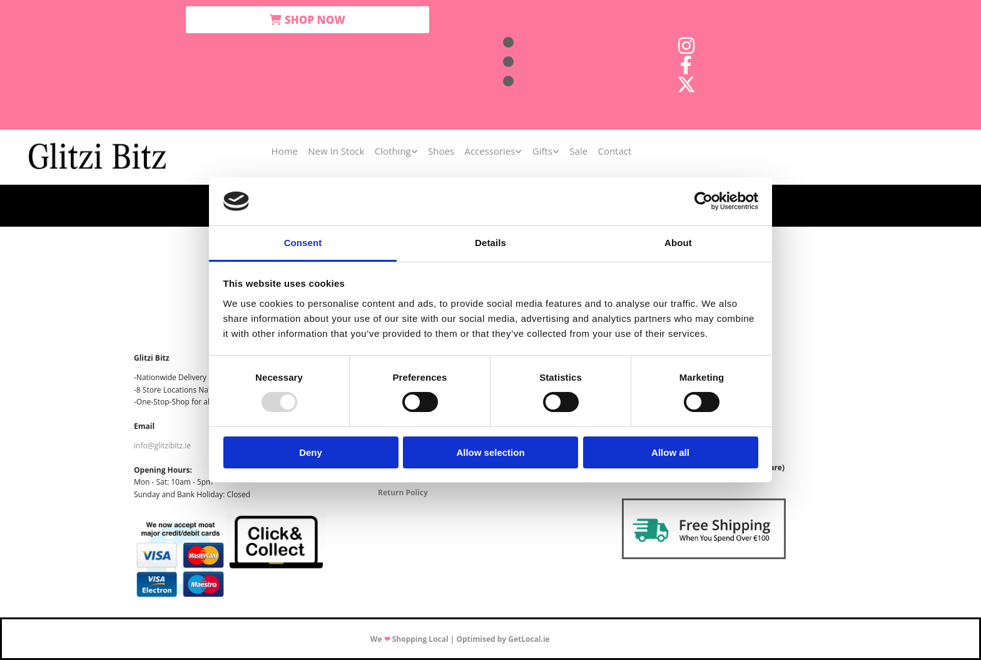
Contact (614, 151)
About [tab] (678, 242)
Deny (310, 452)
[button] (307, 19)
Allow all (670, 452)
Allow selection (490, 452)
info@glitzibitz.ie (162, 445)
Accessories (489, 151)
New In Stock (336, 151)
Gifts (542, 151)
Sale (578, 151)
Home (285, 151)
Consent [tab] (303, 242)
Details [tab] (490, 242)
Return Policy (403, 492)
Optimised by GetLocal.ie (502, 639)
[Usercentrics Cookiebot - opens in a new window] (703, 201)
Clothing (393, 151)
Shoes (441, 151)
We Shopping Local (409, 639)
